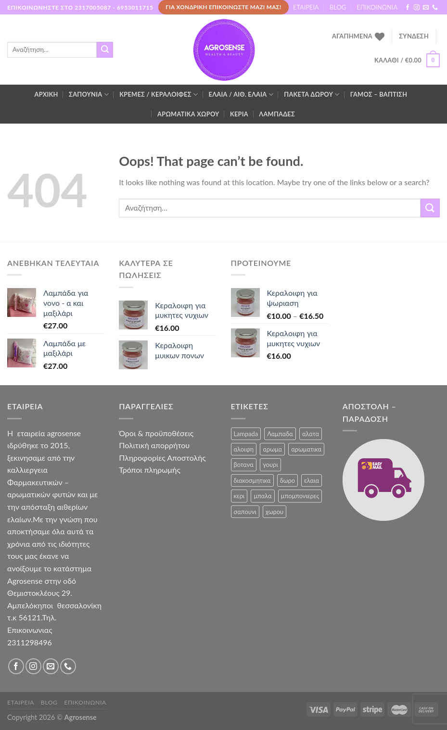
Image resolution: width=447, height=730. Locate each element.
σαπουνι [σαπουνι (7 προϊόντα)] (245, 512)
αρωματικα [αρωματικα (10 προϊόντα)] (306, 449)
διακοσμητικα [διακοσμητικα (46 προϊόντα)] (252, 480)
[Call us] (435, 7)
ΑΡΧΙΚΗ (46, 94)
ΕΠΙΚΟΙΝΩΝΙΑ (377, 7)
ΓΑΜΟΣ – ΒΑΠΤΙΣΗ (378, 94)
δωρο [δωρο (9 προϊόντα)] (287, 480)
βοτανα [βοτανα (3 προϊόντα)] (244, 464)
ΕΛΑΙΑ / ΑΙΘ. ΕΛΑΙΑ (241, 94)
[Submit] (105, 50)
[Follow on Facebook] (407, 7)
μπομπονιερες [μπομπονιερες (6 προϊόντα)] (300, 496)
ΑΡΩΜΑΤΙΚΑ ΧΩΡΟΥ (188, 114)
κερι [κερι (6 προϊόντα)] (239, 496)
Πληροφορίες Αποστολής (162, 457)
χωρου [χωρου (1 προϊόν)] (274, 512)
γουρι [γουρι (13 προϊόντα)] (270, 464)
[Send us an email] (426, 7)
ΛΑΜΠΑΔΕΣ (277, 114)
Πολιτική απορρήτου (154, 445)
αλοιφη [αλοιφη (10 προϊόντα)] (244, 449)
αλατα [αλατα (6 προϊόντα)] (310, 434)
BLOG (338, 7)
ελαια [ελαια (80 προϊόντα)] (311, 480)
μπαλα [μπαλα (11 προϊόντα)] (262, 496)
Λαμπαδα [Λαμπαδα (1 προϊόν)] (280, 434)
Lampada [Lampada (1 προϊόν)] (246, 434)
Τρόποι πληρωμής (149, 469)
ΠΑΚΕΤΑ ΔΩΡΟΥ (311, 94)
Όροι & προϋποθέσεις (156, 433)
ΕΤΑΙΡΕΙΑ (306, 7)
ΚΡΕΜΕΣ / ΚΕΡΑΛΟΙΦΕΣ (158, 94)
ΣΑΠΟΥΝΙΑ (89, 94)
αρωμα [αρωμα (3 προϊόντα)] (272, 449)
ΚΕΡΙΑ (239, 114)
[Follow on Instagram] (417, 7)
